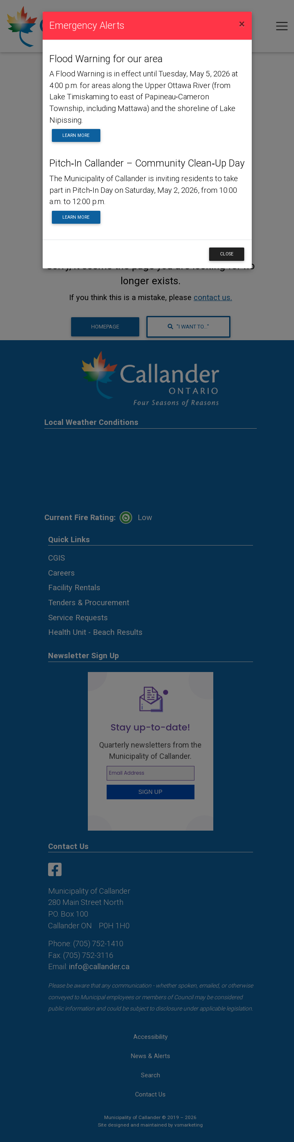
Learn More (75, 135)
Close (226, 254)
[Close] (242, 24)
